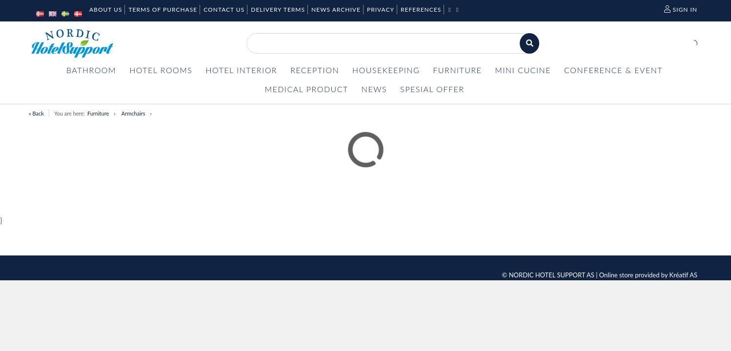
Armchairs (133, 113)
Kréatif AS (683, 275)
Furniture (98, 113)
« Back (36, 113)
